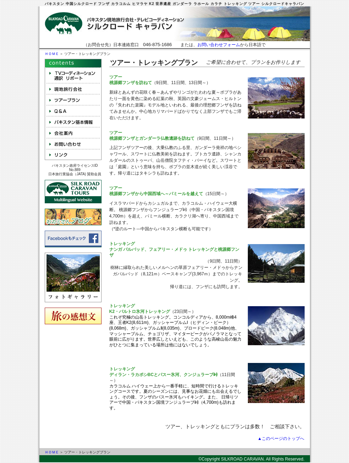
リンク (73, 154)
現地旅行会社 (73, 88)
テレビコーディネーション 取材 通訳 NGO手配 (73, 75)
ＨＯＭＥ (52, 54)
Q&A (73, 110)
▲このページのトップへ (281, 438)
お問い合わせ (73, 143)
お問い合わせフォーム (218, 44)
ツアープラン (73, 99)
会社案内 (73, 132)
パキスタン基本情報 (73, 121)
